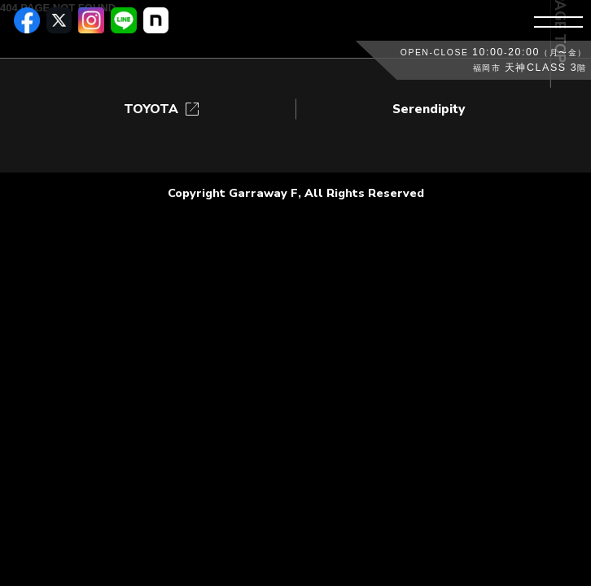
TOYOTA (163, 109)
